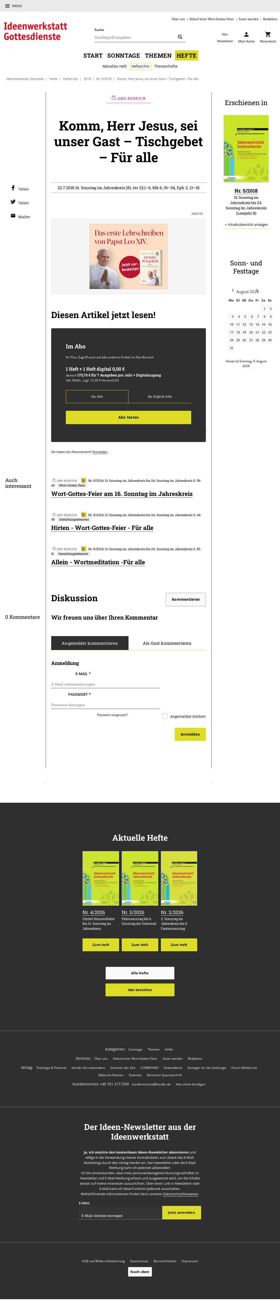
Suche (99, 30)
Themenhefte (166, 66)
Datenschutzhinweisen (180, 1182)
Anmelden (99, 452)
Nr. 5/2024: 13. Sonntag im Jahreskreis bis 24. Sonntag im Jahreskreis (136, 481)
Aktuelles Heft (114, 66)
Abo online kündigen (190, 1072)
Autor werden (249, 19)
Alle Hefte (140, 961)
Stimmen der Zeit (122, 1056)
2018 (87, 78)
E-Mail (83, 675)
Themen (158, 55)
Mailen (24, 216)
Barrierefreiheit (165, 1250)
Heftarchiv (140, 66)
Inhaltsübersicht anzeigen (248, 224)
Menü (17, 5)
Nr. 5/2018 (104, 78)
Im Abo (97, 396)
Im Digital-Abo (160, 396)
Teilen (23, 189)
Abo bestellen (140, 978)
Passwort (79, 689)
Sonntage (123, 55)
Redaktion (270, 19)
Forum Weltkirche (244, 1056)
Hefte (187, 55)
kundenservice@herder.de (151, 1072)
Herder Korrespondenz (88, 1056)
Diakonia (135, 1063)
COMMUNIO (150, 1056)
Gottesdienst (173, 1056)
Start (93, 55)
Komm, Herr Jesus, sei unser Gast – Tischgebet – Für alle (158, 78)
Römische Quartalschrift (164, 1063)
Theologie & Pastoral (51, 1056)
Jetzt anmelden (181, 1201)
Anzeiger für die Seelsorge (207, 1056)
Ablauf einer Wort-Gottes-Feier (211, 19)
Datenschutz (139, 1250)
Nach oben (139, 1260)
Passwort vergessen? (112, 704)
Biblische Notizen (111, 1063)
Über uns (178, 19)
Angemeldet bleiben (187, 705)
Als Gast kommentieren (167, 644)
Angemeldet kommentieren (90, 644)
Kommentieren (186, 600)
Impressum (190, 1250)
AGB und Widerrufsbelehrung (103, 1250)
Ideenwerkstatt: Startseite (25, 78)
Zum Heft (100, 933)
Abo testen (128, 417)
